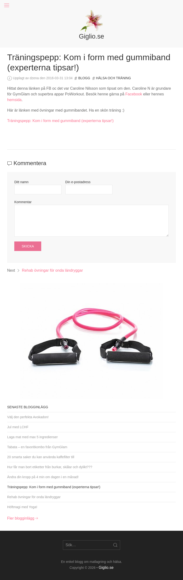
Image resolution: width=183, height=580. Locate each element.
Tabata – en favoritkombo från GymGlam (37, 447)
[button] (7, 5)
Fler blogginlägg (23, 518)
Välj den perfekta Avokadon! (28, 417)
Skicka (28, 246)
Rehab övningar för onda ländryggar (52, 270)
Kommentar (22, 202)
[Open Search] (115, 545)
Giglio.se (106, 567)
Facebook (133, 94)
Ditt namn (21, 182)
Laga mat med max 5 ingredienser (32, 437)
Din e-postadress (78, 182)
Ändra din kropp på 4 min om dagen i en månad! (43, 477)
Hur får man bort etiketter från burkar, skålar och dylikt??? (49, 467)
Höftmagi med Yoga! (22, 507)
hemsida (14, 100)
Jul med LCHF (17, 427)
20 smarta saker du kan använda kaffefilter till (40, 457)
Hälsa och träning (113, 78)
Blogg (84, 78)
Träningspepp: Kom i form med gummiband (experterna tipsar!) (60, 121)
